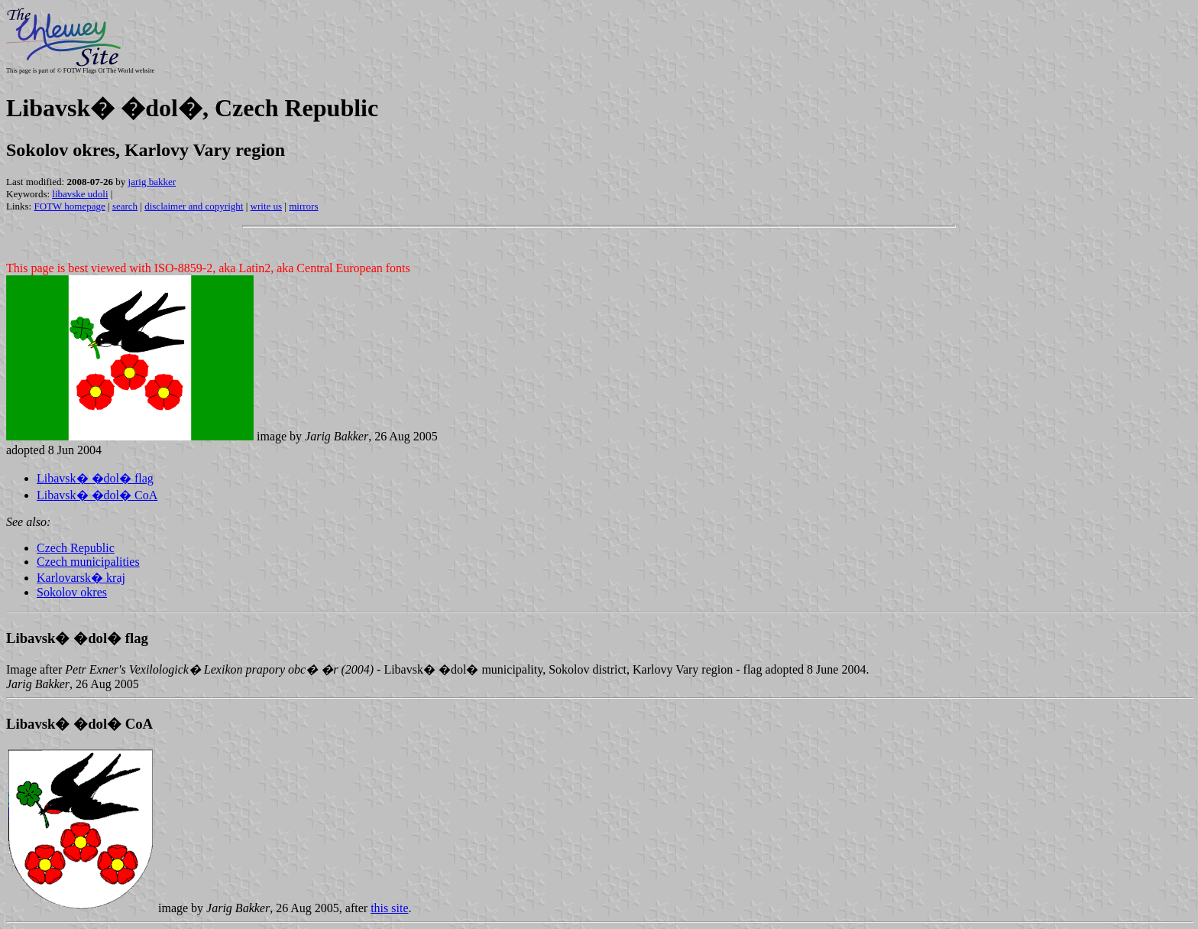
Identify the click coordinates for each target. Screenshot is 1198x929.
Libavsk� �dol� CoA (97, 495)
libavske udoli (80, 194)
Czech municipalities (88, 561)
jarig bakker (152, 181)
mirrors (303, 206)
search (125, 206)
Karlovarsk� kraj (81, 577)
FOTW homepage (69, 206)
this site (389, 907)
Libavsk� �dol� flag (95, 478)
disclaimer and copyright (193, 206)
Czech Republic (76, 547)
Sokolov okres (72, 592)
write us (267, 206)
